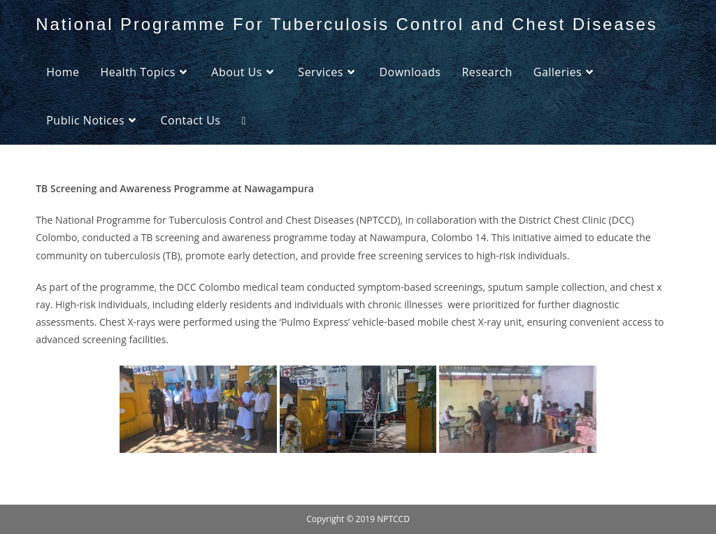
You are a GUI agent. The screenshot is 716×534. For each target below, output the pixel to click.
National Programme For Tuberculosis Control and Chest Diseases (346, 24)
